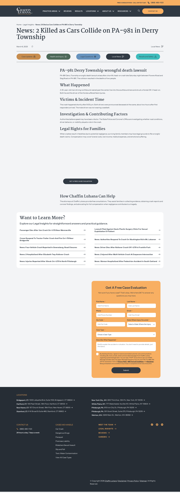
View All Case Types (63, 459)
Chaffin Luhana (111, 482)
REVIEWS (68, 11)
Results (79, 11)
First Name (101, 301)
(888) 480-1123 (155, 2)
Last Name (131, 301)
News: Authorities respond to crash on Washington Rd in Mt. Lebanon (127, 239)
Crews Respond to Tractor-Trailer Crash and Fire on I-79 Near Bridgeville (52, 239)
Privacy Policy (122, 363)
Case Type (100, 331)
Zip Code (100, 321)
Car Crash (59, 430)
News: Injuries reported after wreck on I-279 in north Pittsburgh (52, 261)
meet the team (107, 426)
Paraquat (59, 438)
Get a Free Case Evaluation (80, 181)
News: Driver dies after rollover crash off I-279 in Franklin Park (127, 247)
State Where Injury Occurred (138, 321)
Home (19, 24)
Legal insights (107, 430)
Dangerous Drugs (62, 434)
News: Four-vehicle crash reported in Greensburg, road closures (52, 247)
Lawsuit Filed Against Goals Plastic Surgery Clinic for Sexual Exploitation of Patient (127, 230)
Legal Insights (28, 24)
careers (104, 438)
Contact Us (153, 11)
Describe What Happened (106, 341)
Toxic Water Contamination (66, 455)
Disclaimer (150, 363)
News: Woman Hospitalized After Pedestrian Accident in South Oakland (127, 261)
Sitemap (143, 482)
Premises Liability (63, 442)
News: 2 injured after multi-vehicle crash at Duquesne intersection (127, 254)
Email (130, 311)
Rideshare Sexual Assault (65, 446)
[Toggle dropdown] (59, 11)
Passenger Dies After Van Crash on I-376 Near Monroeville (52, 230)
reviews (104, 434)
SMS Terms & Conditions (136, 363)
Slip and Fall (60, 450)
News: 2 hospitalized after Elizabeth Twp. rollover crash (52, 254)
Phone (99, 311)
